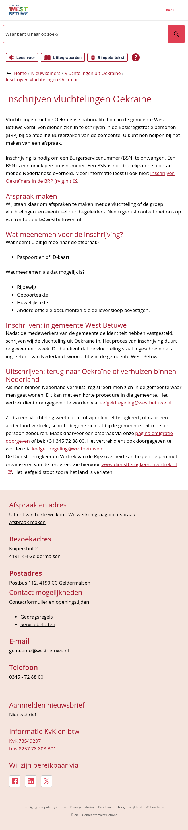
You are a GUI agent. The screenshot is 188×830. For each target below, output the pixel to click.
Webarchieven (156, 807)
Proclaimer (106, 807)
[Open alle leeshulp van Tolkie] (136, 57)
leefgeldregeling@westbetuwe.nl (135, 402)
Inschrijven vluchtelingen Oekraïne (42, 79)
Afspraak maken (27, 522)
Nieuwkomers (45, 73)
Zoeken (174, 34)
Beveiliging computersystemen (43, 807)
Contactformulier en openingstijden (49, 602)
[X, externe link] (46, 781)
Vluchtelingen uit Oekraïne (93, 73)
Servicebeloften (37, 624)
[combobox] (85, 34)
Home (20, 73)
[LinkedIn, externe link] (30, 781)
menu (174, 10)
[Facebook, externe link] (14, 781)
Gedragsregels (36, 616)
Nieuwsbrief (22, 714)
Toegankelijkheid (129, 807)
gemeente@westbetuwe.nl (39, 650)
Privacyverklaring (82, 807)
